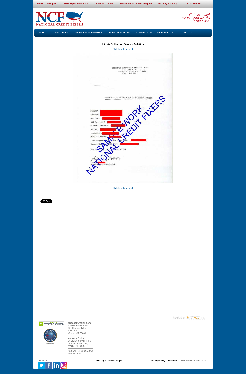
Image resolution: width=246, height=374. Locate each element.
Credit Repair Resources (75, 3)
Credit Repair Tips (119, 33)
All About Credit (60, 33)
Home (42, 33)
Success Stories (166, 33)
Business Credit (104, 3)
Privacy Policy (158, 361)
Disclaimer (172, 361)
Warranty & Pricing (168, 3)
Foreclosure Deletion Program (136, 3)
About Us (186, 33)
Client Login (100, 361)
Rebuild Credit (143, 33)
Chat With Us (194, 3)
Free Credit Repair (46, 3)
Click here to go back (123, 49)
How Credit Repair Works (89, 33)
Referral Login (115, 361)
